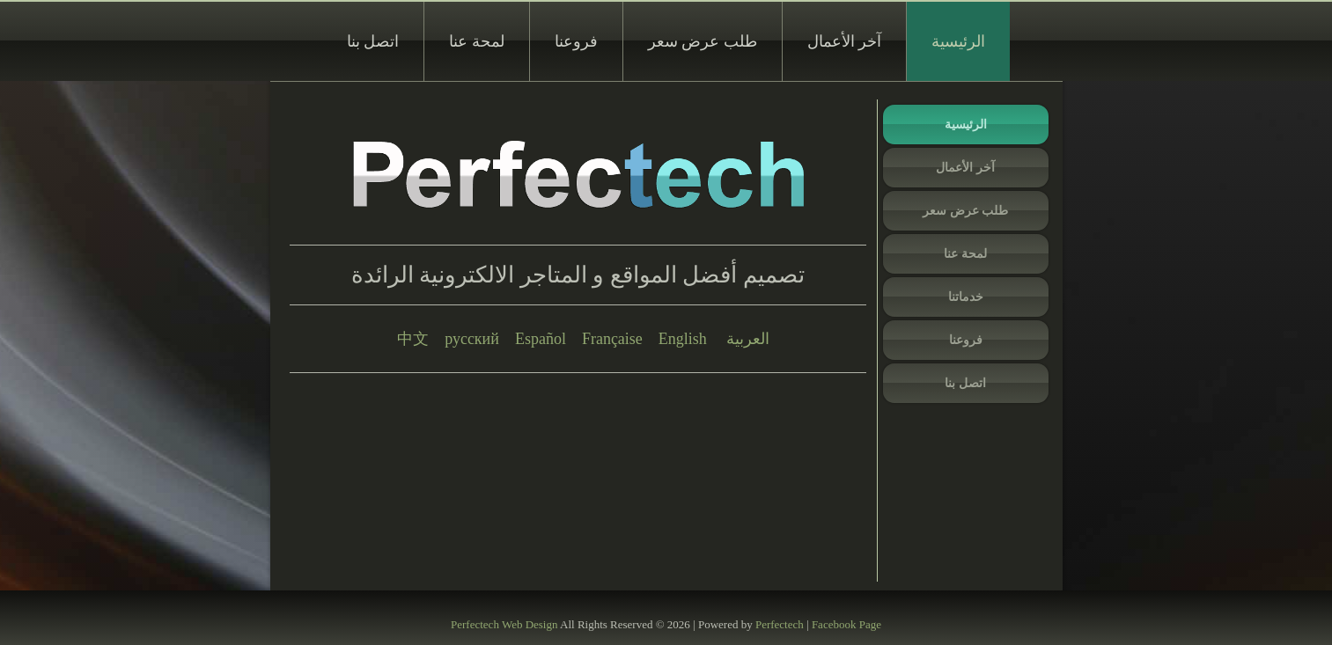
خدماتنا (965, 297)
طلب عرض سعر (702, 41)
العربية (747, 339)
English (683, 339)
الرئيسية (958, 41)
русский (472, 339)
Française (612, 339)
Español (540, 339)
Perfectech (475, 624)
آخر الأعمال (844, 41)
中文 (413, 339)
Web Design (530, 624)
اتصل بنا (373, 41)
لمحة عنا (476, 41)
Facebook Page (846, 624)
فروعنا (576, 41)
